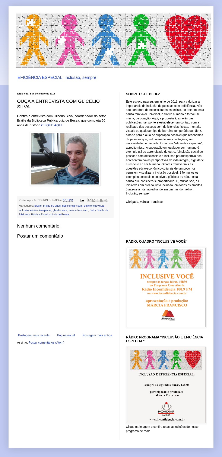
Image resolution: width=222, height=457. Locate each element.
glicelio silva (60, 210)
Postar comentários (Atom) (46, 342)
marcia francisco (78, 210)
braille (38, 205)
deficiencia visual (72, 205)
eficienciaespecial (40, 210)
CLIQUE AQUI (51, 125)
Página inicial (66, 335)
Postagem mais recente (34, 335)
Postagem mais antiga (97, 335)
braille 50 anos (52, 205)
